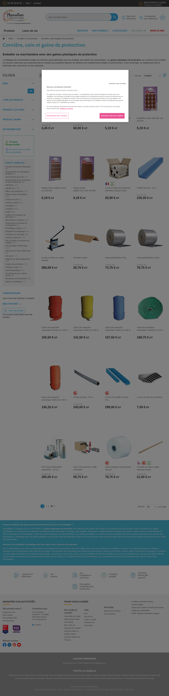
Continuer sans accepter (117, 83)
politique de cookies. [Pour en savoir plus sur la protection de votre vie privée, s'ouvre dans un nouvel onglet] (66, 108)
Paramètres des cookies (57, 116)
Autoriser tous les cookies (112, 116)
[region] (85, 96)
